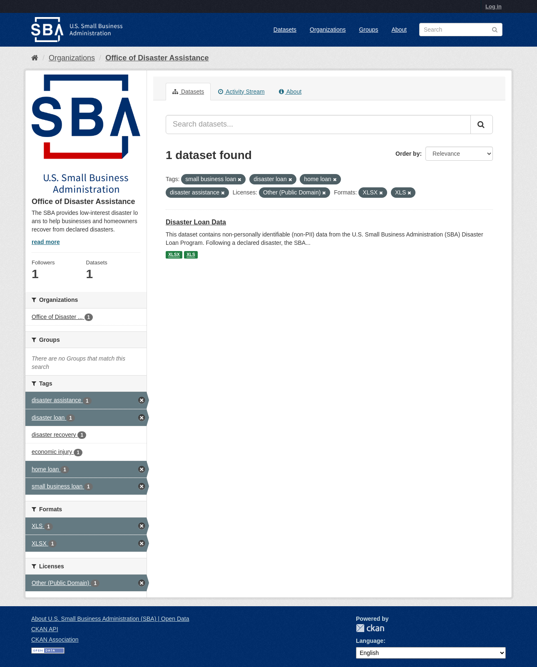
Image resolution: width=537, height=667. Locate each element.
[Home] (34, 58)
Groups (368, 29)
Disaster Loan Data (196, 222)
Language (369, 640)
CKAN (370, 628)
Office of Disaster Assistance (157, 58)
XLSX (173, 254)
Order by (407, 153)
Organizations (328, 29)
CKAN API (44, 629)
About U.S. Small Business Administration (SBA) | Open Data (110, 618)
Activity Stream (241, 91)
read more (46, 242)
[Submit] (481, 124)
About (399, 29)
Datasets (284, 29)
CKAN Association (55, 639)
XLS (190, 254)
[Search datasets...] (318, 124)
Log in (493, 6)
